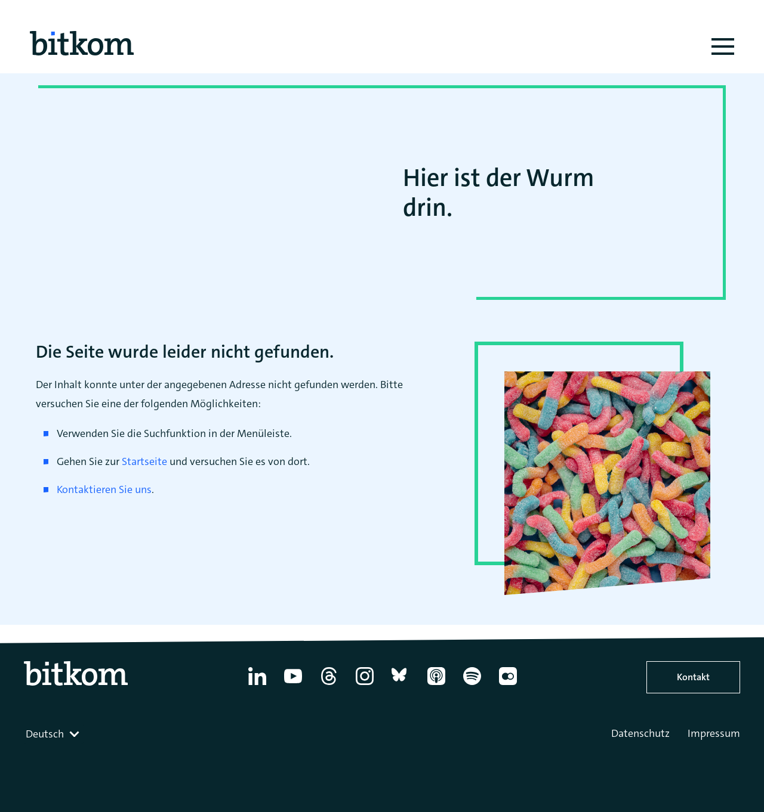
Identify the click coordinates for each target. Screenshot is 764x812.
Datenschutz (640, 733)
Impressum (714, 733)
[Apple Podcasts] (436, 685)
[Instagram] (365, 685)
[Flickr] (508, 685)
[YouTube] (293, 685)
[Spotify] (472, 685)
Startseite (144, 461)
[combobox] (54, 734)
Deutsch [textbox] (45, 734)
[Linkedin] (257, 685)
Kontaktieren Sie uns (104, 489)
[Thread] (329, 685)
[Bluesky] (400, 685)
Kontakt (693, 677)
